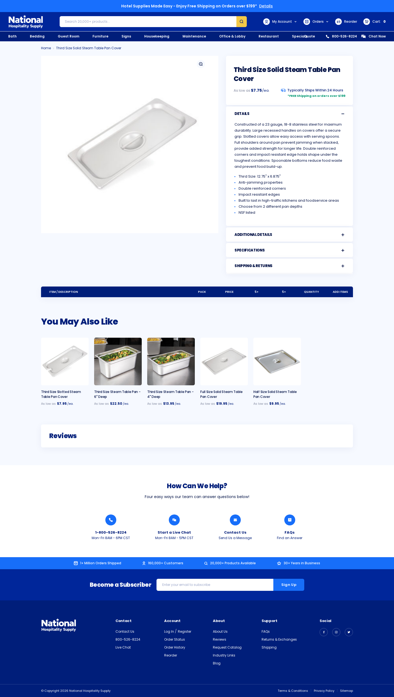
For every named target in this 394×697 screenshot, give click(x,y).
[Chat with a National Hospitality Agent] (174, 519)
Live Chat (123, 647)
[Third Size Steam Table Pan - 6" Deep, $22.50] (118, 361)
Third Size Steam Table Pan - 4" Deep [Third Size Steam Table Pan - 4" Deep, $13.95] (170, 394)
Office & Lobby (232, 36)
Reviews (219, 639)
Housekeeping (156, 36)
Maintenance (194, 36)
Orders (316, 21)
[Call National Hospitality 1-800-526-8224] (110, 519)
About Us (220, 631)
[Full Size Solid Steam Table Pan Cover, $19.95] (224, 361)
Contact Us (124, 631)
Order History (174, 647)
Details (266, 6)
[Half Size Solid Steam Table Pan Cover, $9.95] (277, 361)
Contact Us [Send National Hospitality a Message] (235, 532)
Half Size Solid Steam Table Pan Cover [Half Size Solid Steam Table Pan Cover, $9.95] (275, 394)
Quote (309, 36)
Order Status (174, 639)
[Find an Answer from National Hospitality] (289, 519)
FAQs (266, 631)
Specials (299, 36)
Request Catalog (227, 647)
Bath (12, 36)
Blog (217, 663)
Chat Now (373, 36)
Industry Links (224, 655)
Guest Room (68, 36)
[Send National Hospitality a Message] (235, 519)
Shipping (269, 647)
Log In (169, 631)
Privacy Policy (324, 691)
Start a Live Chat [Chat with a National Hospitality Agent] (174, 532)
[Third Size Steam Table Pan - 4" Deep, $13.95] (171, 361)
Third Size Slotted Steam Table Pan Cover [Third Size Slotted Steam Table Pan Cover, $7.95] (61, 394)
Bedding (37, 36)
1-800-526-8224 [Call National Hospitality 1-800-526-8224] (111, 532)
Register (184, 631)
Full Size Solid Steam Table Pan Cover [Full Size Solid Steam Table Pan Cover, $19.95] (221, 394)
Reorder (346, 21)
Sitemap (346, 691)
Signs (126, 36)
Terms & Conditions (293, 691)
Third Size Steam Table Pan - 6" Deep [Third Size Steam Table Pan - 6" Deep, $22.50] (117, 394)
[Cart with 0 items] (374, 21)
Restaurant (269, 36)
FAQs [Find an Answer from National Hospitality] (290, 532)
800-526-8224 (341, 36)
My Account (280, 21)
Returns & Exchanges (279, 639)
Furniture (100, 36)
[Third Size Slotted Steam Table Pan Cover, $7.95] (65, 361)
